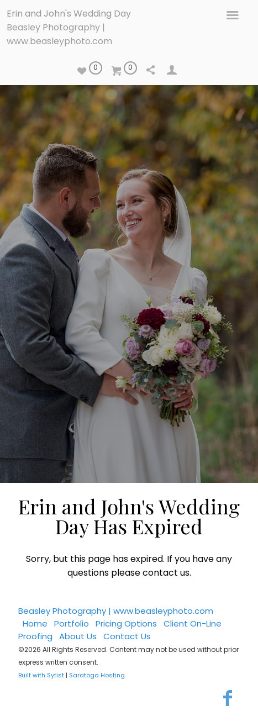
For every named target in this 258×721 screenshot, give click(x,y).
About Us (78, 636)
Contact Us (127, 636)
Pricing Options (126, 623)
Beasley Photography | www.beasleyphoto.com (115, 611)
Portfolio (71, 623)
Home (35, 623)
